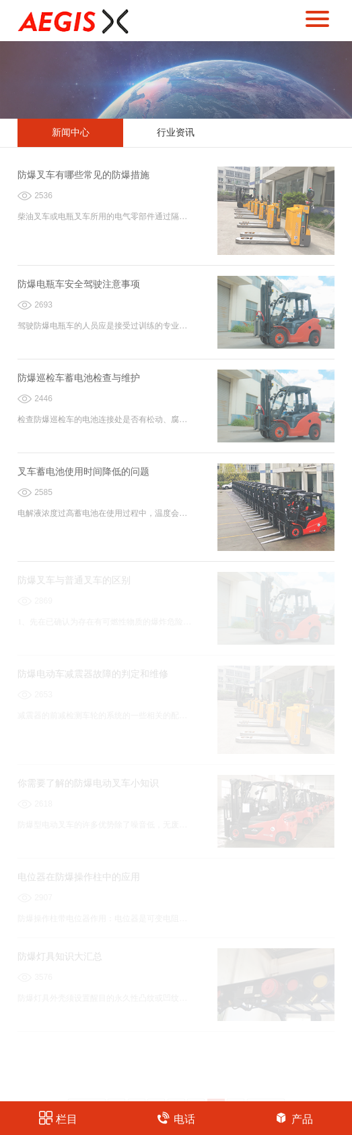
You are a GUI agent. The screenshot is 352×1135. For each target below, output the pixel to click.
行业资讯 (176, 132)
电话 (176, 1118)
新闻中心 (71, 132)
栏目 (58, 1118)
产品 (294, 1118)
